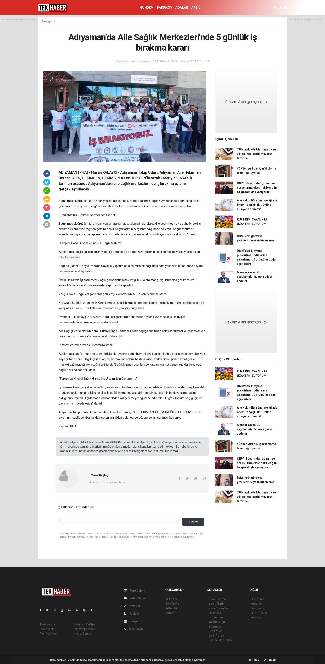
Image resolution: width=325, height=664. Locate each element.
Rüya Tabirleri (259, 612)
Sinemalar (215, 626)
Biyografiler (258, 608)
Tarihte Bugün (218, 622)
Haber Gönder (83, 633)
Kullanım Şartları (84, 624)
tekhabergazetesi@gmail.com (106, 482)
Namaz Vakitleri (219, 608)
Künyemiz (133, 621)
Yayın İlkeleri (48, 629)
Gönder (193, 521)
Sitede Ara (257, 599)
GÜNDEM (147, 8)
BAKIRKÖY (164, 8)
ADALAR (181, 8)
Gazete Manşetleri (220, 640)
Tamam (270, 660)
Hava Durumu (217, 599)
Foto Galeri (134, 590)
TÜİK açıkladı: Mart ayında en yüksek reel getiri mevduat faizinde (256, 154)
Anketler (256, 603)
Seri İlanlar (215, 631)
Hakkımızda (47, 624)
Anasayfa (47, 21)
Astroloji (256, 617)
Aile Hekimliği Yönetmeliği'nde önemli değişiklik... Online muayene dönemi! (257, 205)
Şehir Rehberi (217, 635)
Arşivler (132, 613)
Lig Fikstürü (216, 617)
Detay (254, 660)
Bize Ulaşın (134, 629)
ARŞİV (195, 8)
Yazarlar (132, 606)
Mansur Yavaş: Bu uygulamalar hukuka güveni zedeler (255, 277)
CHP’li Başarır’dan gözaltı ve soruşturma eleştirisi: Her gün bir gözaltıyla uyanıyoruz (257, 188)
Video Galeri (135, 598)
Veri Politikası (48, 633)
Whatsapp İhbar (84, 629)
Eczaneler (215, 612)
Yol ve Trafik (216, 603)
